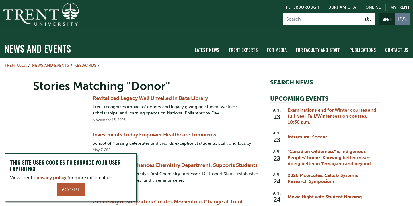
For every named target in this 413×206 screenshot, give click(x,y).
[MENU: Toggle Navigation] (394, 19)
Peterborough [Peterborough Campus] (302, 7)
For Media (277, 43)
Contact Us (396, 43)
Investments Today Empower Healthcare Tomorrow (155, 128)
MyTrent (400, 7)
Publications (362, 43)
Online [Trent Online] (373, 7)
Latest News (207, 43)
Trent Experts (243, 43)
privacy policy (51, 177)
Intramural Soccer (307, 130)
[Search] (322, 19)
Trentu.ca (16, 59)
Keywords (85, 59)
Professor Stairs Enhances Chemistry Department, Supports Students (175, 159)
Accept (70, 189)
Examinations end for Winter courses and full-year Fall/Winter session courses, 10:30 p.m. (332, 110)
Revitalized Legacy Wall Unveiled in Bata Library (150, 92)
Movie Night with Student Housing (325, 190)
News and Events (37, 42)
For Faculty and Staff (318, 43)
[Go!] (368, 19)
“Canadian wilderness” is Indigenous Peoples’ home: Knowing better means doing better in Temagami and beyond (329, 151)
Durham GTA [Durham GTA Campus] (342, 7)
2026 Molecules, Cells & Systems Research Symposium (323, 172)
